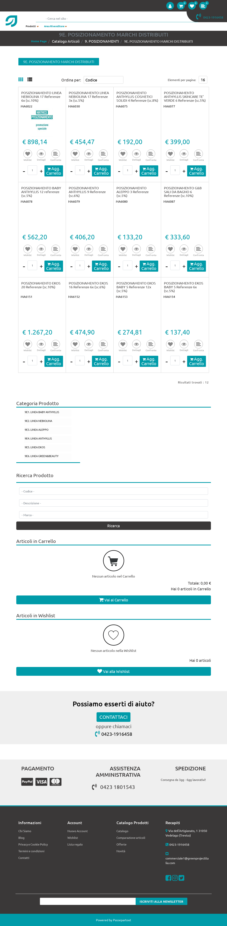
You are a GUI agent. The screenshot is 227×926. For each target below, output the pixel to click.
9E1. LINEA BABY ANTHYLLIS (42, 412)
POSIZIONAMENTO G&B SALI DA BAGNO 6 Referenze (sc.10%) (183, 191)
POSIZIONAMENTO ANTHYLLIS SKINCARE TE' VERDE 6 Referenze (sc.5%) (185, 96)
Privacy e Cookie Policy (33, 844)
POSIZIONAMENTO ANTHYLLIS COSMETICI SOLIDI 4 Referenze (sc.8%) (137, 96)
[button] (170, 6)
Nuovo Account (77, 831)
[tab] (22, 80)
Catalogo (122, 831)
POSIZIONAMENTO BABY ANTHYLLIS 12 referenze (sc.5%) (41, 191)
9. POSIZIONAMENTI (102, 41)
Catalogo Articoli (66, 41)
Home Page (39, 41)
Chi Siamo (24, 831)
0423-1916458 (116, 734)
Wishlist (72, 837)
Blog (21, 837)
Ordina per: (71, 79)
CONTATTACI (113, 717)
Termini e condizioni (31, 851)
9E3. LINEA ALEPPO (36, 429)
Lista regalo (75, 844)
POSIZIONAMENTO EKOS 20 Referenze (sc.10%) (41, 285)
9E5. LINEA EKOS (35, 447)
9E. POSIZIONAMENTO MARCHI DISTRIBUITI (158, 41)
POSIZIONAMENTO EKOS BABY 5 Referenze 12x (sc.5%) (136, 287)
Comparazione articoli (130, 837)
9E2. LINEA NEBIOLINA (38, 420)
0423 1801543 (113, 787)
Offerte (121, 844)
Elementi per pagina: (182, 80)
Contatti (23, 857)
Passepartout (122, 920)
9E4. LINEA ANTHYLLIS (38, 438)
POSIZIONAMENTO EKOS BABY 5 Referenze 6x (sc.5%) (183, 287)
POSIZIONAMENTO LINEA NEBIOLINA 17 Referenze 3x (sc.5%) (89, 96)
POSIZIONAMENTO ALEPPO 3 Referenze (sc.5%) (132, 191)
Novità (120, 851)
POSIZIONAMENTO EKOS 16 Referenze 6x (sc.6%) (88, 285)
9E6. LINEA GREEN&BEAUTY (41, 456)
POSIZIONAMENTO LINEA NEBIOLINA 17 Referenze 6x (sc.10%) (41, 96)
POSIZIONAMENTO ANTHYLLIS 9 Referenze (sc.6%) (87, 191)
